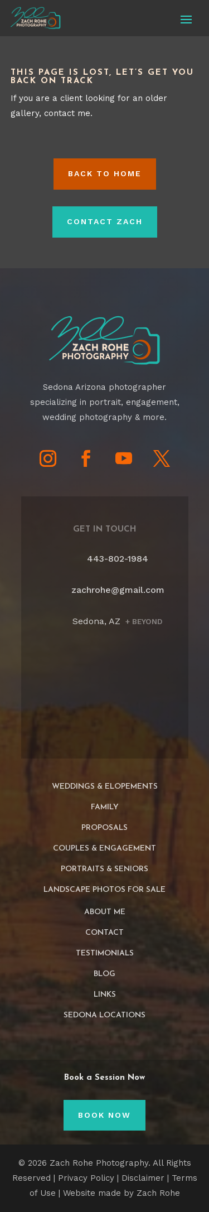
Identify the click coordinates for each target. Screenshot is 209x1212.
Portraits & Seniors (104, 869)
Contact (104, 933)
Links (105, 995)
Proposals (104, 828)
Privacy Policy (86, 1178)
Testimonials (105, 953)
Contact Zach (105, 221)
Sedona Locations (104, 1015)
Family (105, 807)
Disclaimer (142, 1178)
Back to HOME (105, 173)
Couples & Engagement (104, 848)
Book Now (104, 1114)
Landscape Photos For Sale (104, 890)
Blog (104, 974)
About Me (104, 912)
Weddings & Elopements (105, 787)
